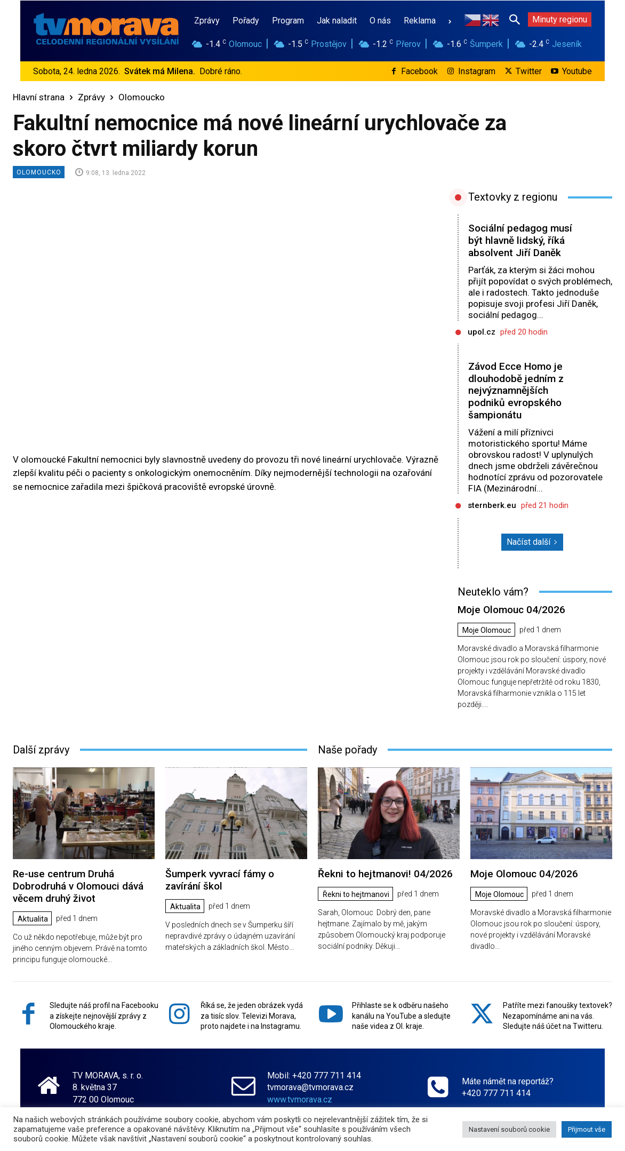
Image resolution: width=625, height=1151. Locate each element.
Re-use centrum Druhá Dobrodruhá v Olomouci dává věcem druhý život (78, 886)
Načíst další (532, 542)
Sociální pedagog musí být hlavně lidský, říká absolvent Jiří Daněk (520, 240)
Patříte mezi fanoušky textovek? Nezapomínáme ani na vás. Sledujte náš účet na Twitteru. (557, 1015)
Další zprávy (41, 749)
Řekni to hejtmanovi (356, 894)
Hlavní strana (39, 97)
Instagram (476, 71)
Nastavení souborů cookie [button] (509, 1129)
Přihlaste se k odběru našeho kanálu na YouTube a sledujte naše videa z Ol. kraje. (401, 1015)
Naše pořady (347, 749)
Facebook (419, 71)
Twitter (529, 71)
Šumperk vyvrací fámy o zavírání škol (219, 880)
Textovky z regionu (512, 196)
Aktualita (33, 919)
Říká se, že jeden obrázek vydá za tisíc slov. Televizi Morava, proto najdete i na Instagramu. (252, 1015)
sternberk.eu (492, 505)
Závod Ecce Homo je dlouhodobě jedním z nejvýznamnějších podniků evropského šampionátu (516, 390)
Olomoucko (141, 97)
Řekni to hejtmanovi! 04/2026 (385, 874)
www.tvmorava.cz (299, 1099)
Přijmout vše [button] (586, 1129)
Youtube (577, 71)
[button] (514, 19)
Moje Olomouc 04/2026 (511, 610)
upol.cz (481, 332)
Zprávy (91, 97)
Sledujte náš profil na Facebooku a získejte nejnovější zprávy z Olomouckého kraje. (104, 1015)
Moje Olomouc (486, 630)
